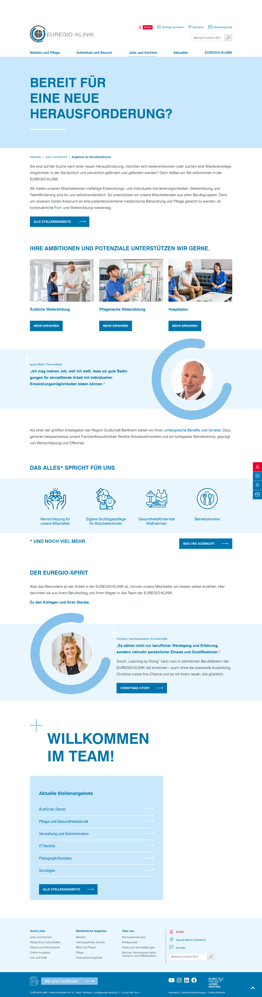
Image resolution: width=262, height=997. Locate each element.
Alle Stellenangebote (68, 869)
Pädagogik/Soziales (96, 838)
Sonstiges (96, 850)
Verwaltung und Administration (96, 813)
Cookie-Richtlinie (216, 972)
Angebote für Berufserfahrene (91, 137)
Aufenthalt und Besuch (94, 33)
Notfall (176, 911)
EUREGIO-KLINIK (218, 33)
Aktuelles (181, 33)
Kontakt (177, 927)
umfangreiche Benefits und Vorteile (192, 410)
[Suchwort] (207, 17)
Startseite (35, 137)
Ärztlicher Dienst (96, 789)
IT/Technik (96, 826)
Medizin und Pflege (45, 33)
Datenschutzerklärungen (194, 972)
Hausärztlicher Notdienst (187, 919)
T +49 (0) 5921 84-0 (129, 972)
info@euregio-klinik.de (106, 972)
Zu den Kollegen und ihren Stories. (60, 582)
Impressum (173, 972)
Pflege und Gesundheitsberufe (96, 801)
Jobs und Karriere (143, 33)
